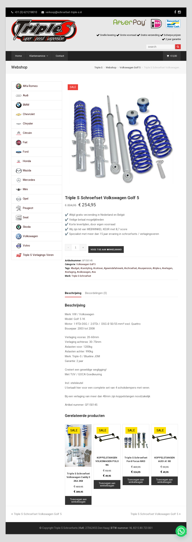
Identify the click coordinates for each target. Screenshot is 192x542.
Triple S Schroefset (81, 276)
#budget (75, 268)
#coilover (98, 268)
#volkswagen (84, 272)
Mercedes (29, 180)
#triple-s (157, 268)
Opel (25, 199)
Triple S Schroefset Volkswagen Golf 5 (36, 514)
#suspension (145, 268)
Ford (25, 152)
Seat (25, 217)
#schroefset (130, 268)
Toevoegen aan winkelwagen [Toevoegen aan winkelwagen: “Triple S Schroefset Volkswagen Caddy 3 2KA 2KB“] (78, 501)
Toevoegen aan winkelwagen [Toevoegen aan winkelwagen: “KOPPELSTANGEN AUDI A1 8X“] (164, 481)
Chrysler (28, 123)
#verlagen (167, 268)
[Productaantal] (75, 247)
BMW (26, 105)
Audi (25, 95)
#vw (94, 272)
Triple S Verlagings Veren (38, 255)
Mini (25, 189)
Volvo (26, 245)
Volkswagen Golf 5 (130, 67)
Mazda (27, 170)
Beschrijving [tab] (73, 293)
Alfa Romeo (30, 86)
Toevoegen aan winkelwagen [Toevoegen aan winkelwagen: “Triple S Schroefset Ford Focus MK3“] (136, 481)
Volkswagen (30, 236)
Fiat (25, 142)
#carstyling (86, 268)
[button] (181, 531)
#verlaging (70, 272)
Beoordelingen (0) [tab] (96, 293)
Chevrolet (29, 114)
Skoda (27, 227)
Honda (27, 161)
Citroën (27, 133)
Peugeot (28, 208)
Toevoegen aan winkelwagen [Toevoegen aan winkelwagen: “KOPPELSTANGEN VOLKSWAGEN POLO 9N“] (107, 485)
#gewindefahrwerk (113, 268)
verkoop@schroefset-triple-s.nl (64, 12)
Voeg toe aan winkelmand (110, 250)
